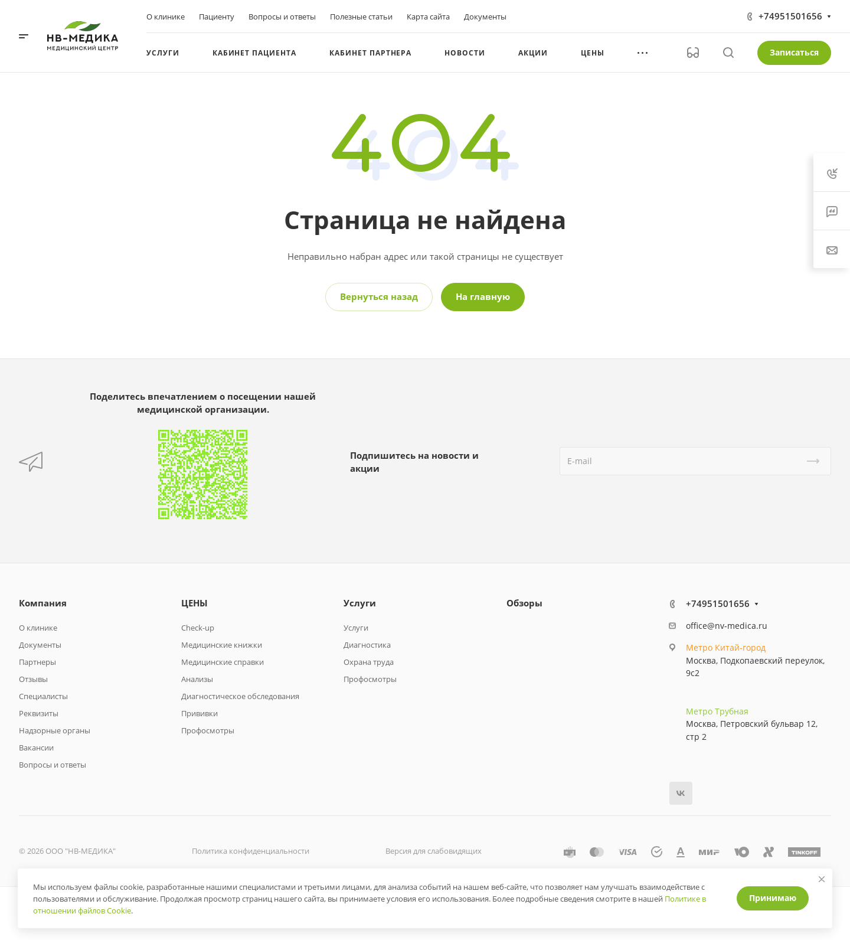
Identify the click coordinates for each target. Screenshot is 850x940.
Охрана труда (369, 662)
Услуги (360, 603)
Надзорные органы (54, 730)
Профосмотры (207, 730)
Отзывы (33, 679)
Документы (40, 644)
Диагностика (367, 644)
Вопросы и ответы (52, 764)
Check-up (197, 627)
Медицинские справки (222, 662)
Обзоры (524, 603)
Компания (43, 603)
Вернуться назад (379, 296)
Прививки (199, 713)
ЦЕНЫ (194, 603)
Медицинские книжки (221, 644)
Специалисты (43, 696)
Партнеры (37, 662)
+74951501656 (790, 16)
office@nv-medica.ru (726, 625)
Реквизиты (38, 713)
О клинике (38, 627)
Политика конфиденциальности (250, 851)
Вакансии (36, 747)
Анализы (197, 679)
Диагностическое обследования (240, 696)
